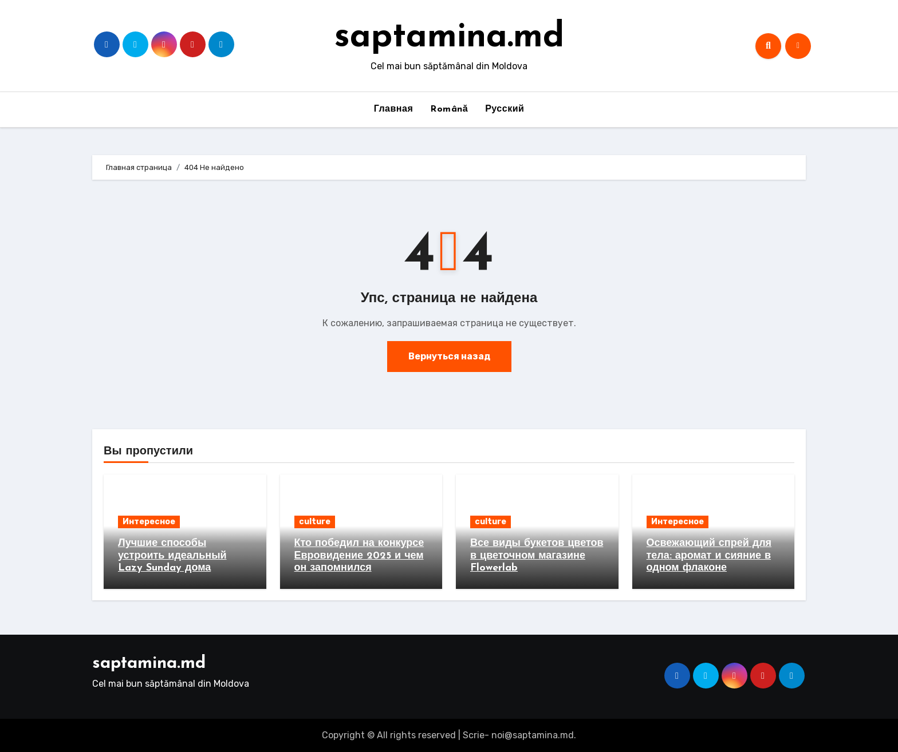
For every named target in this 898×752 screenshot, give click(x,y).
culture (314, 522)
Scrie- (476, 735)
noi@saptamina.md (532, 735)
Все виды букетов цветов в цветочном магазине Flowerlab (537, 555)
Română (449, 109)
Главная (393, 109)
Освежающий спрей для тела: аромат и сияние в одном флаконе (709, 555)
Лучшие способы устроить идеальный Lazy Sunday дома (172, 555)
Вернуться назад (449, 356)
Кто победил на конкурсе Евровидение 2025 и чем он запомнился (359, 555)
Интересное (149, 522)
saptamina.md (449, 38)
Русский (504, 109)
